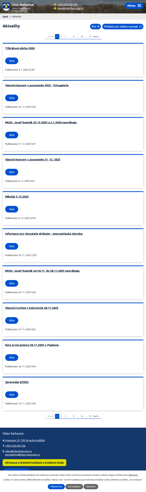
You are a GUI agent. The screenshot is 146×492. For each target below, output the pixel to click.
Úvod (5, 16)
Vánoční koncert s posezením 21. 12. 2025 (32, 159)
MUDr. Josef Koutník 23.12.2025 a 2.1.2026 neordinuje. (41, 122)
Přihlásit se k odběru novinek (123, 26)
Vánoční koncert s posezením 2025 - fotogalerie (37, 85)
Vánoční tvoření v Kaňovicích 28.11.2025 (31, 308)
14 (82, 36)
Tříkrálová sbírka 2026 (20, 48)
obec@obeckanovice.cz (70, 8)
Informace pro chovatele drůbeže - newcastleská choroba (44, 233)
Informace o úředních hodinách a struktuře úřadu (34, 462)
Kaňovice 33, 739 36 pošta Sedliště (25, 440)
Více (11, 60)
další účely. (133, 475)
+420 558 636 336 (67, 4)
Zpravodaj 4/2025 (17, 382)
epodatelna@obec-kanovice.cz (22, 454)
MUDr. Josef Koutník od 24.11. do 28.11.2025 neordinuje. (42, 270)
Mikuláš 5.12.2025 (17, 196)
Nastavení (91, 486)
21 (90, 36)
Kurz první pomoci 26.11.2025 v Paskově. (32, 345)
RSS (95, 26)
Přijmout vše (56, 486)
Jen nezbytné (74, 486)
